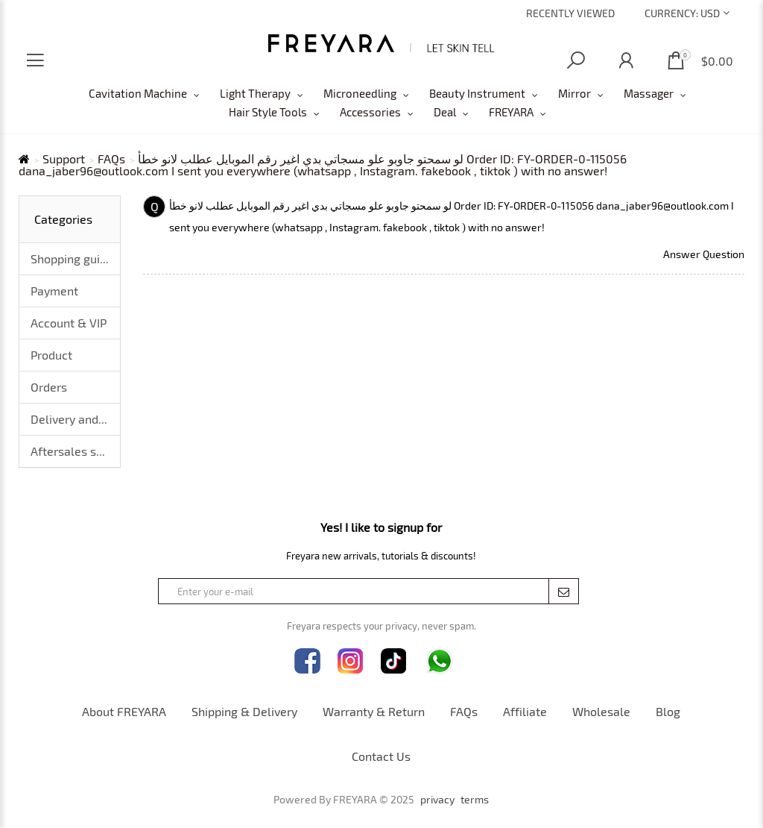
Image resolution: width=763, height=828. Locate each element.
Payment (54, 290)
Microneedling (359, 93)
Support (63, 159)
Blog (668, 711)
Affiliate (525, 711)
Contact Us (381, 756)
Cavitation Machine (138, 93)
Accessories (370, 112)
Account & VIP (69, 323)
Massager (649, 93)
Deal (445, 112)
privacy (437, 800)
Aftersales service (75, 451)
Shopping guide (72, 258)
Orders (49, 387)
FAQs (111, 159)
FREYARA (511, 112)
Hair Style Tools (268, 112)
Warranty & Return (374, 711)
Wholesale (601, 711)
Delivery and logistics (75, 419)
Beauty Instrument (477, 93)
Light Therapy (255, 93)
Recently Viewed (570, 13)
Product (51, 355)
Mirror (574, 93)
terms (474, 800)
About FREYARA (124, 711)
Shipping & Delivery (244, 711)
